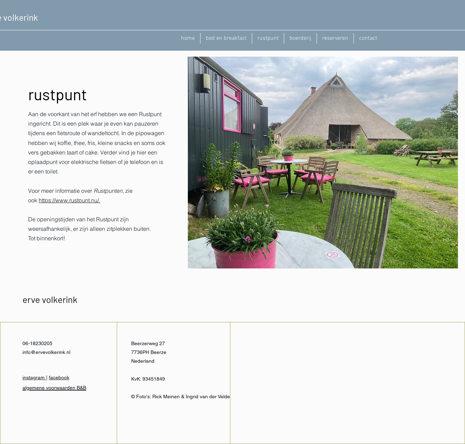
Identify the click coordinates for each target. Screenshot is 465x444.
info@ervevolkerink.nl (46, 352)
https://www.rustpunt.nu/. (69, 200)
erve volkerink (50, 299)
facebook (59, 377)
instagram (34, 377)
